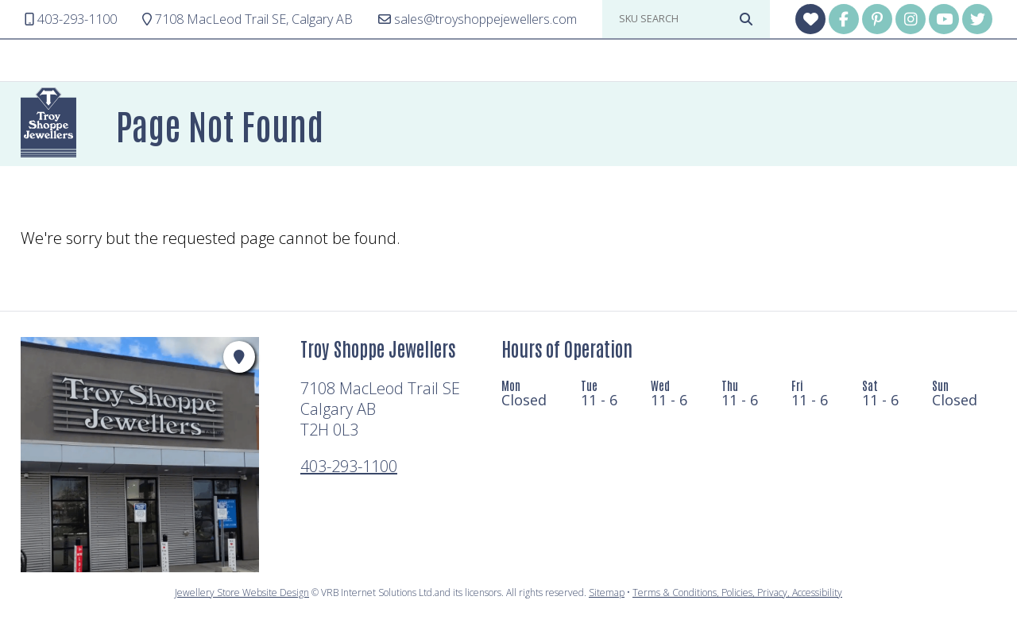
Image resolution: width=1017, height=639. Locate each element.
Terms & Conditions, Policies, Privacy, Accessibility (737, 592)
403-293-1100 (348, 466)
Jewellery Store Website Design (242, 592)
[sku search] (675, 19)
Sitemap (607, 592)
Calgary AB (247, 19)
